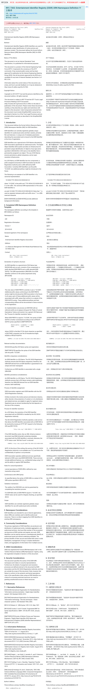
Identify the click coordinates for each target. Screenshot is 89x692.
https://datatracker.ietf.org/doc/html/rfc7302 (23, 13)
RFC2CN (4, 2)
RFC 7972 (33, 23)
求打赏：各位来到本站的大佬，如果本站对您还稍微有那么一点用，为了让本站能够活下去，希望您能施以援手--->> (47, 2)
